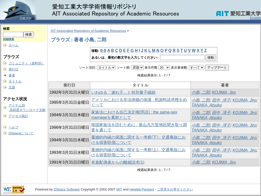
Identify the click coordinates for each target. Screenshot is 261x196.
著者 (12, 75)
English (255, 18)
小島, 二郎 (201, 92)
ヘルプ (13, 127)
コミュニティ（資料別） (26, 63)
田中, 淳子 (221, 100)
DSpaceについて (21, 133)
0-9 (103, 50)
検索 (6, 29)
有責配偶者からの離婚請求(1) (117, 162)
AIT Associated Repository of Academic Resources (88, 31)
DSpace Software (67, 189)
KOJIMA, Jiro (224, 92)
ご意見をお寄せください (175, 189)
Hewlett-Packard (141, 189)
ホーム (13, 45)
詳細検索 (8, 39)
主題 (12, 87)
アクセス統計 (18, 116)
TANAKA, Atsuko (207, 105)
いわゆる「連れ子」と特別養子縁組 (123, 92)
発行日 (13, 69)
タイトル (15, 81)
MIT (119, 189)
